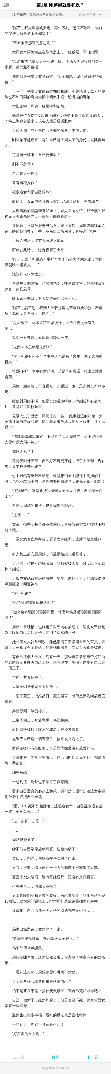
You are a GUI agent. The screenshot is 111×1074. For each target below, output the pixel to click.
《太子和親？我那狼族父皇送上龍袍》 (37, 15)
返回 (6, 5)
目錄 (55, 1057)
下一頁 (92, 1057)
